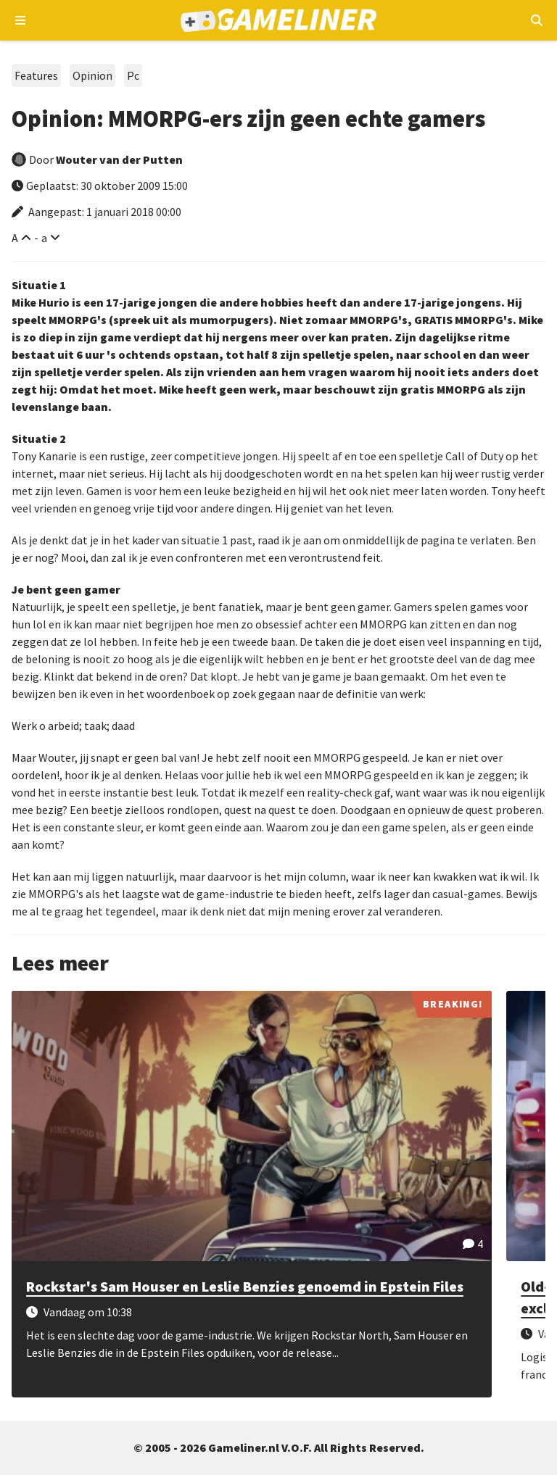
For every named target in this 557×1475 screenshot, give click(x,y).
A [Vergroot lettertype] (15, 237)
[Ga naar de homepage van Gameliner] (278, 20)
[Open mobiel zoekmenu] (536, 20)
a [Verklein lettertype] (44, 237)
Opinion (92, 75)
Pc (133, 75)
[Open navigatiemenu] (21, 20)
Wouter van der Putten (119, 159)
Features (36, 75)
